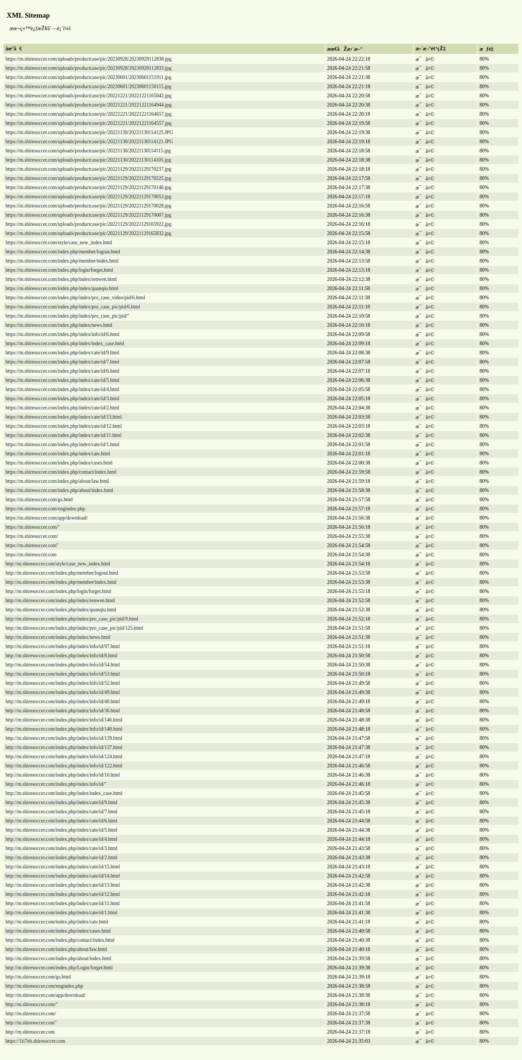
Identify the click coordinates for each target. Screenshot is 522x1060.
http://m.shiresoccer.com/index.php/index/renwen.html (60, 600)
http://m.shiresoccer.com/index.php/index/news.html (58, 637)
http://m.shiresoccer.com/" (32, 1004)
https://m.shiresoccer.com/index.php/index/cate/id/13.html (64, 417)
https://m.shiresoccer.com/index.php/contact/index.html (61, 472)
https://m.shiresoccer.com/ (32, 536)
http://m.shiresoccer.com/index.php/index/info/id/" (56, 784)
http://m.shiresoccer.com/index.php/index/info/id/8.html (61, 655)
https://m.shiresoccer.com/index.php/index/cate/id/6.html (62, 371)
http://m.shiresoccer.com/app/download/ (46, 995)
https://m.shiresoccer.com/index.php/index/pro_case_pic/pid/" (67, 316)
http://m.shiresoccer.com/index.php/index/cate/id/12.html (63, 894)
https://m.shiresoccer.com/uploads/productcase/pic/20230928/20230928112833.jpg (88, 68)
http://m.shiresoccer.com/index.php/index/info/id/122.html (64, 765)
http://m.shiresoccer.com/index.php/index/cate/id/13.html (63, 885)
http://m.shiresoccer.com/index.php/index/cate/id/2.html (61, 857)
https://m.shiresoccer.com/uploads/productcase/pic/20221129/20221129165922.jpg (88, 224)
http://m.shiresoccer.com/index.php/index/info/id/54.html (63, 665)
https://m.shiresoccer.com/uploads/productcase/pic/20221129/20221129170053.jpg (88, 196)
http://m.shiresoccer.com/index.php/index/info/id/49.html (63, 692)
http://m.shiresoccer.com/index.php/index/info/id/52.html (63, 683)
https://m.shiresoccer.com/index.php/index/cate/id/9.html (62, 352)
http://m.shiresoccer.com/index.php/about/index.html (58, 958)
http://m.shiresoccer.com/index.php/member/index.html (61, 582)
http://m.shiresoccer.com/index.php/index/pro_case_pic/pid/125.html (74, 628)
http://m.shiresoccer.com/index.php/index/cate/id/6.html (61, 821)
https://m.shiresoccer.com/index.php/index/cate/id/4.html (62, 389)
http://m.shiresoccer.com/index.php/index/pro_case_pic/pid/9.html (72, 619)
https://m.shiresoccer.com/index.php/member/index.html (62, 261)
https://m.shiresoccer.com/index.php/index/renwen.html (61, 279)
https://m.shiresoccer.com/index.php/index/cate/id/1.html (62, 444)
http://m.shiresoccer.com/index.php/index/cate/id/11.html (63, 903)
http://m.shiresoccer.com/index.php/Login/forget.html (59, 967)
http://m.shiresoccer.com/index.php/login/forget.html (58, 591)
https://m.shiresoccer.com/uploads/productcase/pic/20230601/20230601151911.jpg (88, 77)
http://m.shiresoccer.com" (31, 1022)
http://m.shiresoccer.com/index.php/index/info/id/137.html (64, 747)
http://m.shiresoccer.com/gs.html (38, 977)
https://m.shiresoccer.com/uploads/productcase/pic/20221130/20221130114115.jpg (88, 150)
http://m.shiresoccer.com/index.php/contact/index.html (60, 940)
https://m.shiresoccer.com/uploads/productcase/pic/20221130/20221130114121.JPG (89, 141)
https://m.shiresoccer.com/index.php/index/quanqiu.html (62, 288)
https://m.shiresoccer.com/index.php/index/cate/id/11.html (64, 435)
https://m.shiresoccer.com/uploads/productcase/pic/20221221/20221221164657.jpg (88, 114)
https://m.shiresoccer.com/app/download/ (47, 518)
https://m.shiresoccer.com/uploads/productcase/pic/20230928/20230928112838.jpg (88, 59)
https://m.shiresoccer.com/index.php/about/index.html (59, 490)
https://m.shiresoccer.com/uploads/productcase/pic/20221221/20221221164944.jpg (88, 105)
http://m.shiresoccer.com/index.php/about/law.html (56, 949)
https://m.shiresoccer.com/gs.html (39, 499)
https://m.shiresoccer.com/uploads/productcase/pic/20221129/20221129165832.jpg (88, 233)
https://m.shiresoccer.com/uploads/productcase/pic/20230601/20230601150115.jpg (88, 86)
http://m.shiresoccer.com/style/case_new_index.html (58, 564)
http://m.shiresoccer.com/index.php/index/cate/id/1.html (61, 912)
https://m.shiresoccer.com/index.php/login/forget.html (59, 270)
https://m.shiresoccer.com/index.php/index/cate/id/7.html (62, 362)
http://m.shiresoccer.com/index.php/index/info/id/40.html (63, 701)
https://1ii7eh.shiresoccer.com (35, 1041)
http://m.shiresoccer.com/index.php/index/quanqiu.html (61, 609)
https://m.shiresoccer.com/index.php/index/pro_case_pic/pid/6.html (73, 307)
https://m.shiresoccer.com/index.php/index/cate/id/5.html (62, 380)
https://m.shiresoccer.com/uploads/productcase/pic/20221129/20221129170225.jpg (88, 178)
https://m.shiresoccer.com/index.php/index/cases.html (59, 463)
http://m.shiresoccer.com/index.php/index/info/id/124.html (64, 756)
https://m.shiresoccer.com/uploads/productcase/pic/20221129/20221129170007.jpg (88, 215)
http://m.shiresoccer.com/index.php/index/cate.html (57, 922)
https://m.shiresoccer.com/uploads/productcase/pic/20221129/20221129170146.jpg (88, 187)
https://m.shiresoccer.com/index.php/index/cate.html (58, 453)
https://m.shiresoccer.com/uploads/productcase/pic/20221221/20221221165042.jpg (88, 95)
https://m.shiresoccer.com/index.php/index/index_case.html (65, 343)
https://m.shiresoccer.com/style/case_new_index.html (59, 242)
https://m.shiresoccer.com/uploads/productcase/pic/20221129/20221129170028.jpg (88, 206)
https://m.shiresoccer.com (31, 554)
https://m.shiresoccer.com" (32, 545)
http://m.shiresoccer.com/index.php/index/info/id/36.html (63, 710)
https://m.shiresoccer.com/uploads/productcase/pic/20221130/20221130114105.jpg (88, 160)
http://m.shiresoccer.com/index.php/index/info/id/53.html (63, 674)
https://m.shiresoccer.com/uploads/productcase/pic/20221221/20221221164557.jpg (88, 123)
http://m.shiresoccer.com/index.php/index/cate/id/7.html (61, 811)
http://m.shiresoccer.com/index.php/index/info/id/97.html (63, 646)
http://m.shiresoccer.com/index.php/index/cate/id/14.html (63, 876)
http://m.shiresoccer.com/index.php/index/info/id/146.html (64, 720)
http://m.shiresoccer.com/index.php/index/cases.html (58, 931)
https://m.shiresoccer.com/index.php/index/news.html (59, 325)
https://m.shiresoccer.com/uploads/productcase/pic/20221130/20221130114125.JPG (89, 132)
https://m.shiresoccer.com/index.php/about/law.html (57, 481)
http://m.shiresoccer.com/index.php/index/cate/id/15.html (63, 866)
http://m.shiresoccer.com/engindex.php (44, 986)
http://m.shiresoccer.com (30, 1032)
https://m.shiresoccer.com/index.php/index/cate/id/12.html (64, 426)
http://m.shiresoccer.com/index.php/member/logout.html (62, 573)
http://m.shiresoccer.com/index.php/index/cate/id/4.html (61, 839)
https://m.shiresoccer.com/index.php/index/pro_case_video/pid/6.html (75, 297)
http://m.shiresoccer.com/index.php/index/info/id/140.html (64, 729)
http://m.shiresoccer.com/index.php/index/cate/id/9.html (61, 802)
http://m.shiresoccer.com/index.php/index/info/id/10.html (63, 775)
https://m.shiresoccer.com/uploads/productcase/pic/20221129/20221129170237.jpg (88, 169)
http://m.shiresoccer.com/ (31, 1013)
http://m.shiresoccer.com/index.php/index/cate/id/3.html (61, 848)
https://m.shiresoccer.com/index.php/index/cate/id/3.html (62, 398)
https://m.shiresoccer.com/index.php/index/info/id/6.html (62, 334)
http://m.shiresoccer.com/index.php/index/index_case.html (64, 793)
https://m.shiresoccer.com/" (33, 527)
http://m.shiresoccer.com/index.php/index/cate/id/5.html (61, 830)
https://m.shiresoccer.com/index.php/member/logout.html (63, 251)
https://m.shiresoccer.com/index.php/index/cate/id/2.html (62, 407)
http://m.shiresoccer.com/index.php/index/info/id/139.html (64, 738)
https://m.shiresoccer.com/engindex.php (45, 508)
